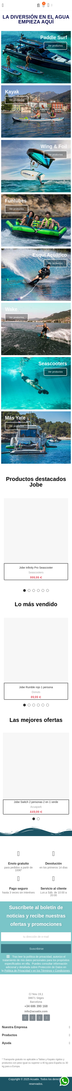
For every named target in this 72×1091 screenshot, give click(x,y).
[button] (24, 590)
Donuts (36, 692)
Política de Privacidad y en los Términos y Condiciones (37, 970)
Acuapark (36, 806)
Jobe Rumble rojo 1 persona (36, 687)
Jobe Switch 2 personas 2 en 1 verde (36, 802)
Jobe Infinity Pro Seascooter (36, 567)
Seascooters (36, 572)
